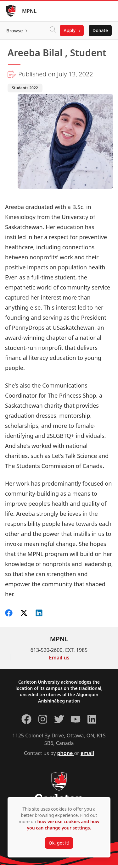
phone (65, 753)
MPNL (29, 11)
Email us (59, 657)
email (87, 753)
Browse (14, 30)
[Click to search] (53, 30)
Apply (70, 30)
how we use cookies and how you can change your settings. (63, 824)
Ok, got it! (59, 843)
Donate (100, 30)
